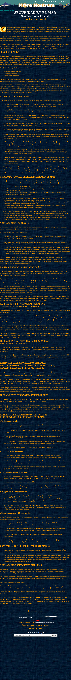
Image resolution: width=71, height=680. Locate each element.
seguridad (12, 10)
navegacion (6, 10)
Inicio (1, 10)
